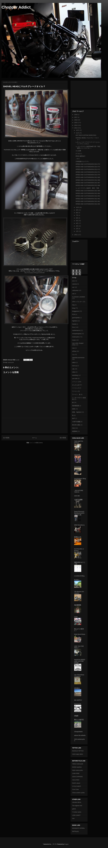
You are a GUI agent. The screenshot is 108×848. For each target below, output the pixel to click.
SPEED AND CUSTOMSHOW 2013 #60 (88, 204)
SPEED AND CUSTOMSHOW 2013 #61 (88, 201)
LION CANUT (76, 815)
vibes (73, 372)
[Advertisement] (34, 425)
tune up (74, 365)
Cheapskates (78, 731)
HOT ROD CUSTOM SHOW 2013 (86, 135)
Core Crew (75, 789)
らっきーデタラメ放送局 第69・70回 (87, 188)
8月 (77, 212)
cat (73, 293)
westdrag (75, 375)
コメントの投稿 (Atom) (36, 442)
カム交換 (78, 151)
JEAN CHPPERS (77, 776)
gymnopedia (76, 317)
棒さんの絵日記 (79, 719)
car (73, 287)
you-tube (74, 378)
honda (74, 324)
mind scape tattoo (77, 754)
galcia (74, 809)
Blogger (66, 844)
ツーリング (75, 388)
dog (73, 305)
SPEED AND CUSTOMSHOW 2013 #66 (88, 185)
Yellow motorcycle (77, 764)
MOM (76, 617)
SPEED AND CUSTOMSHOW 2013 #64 (88, 193)
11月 (77, 133)
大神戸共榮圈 (78, 499)
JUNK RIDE (75, 773)
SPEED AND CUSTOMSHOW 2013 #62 (88, 198)
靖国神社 (75, 431)
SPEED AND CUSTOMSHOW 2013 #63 (88, 196)
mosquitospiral (76, 333)
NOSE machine (77, 767)
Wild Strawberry (79, 525)
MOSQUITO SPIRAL (78, 828)
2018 (76, 114)
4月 (77, 223)
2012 (76, 234)
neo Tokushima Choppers (79, 675)
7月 (77, 215)
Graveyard (77, 704)
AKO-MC (77, 496)
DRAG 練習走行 (80, 156)
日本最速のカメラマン (82, 161)
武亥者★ (77, 688)
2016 (76, 120)
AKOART (77, 454)
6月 (77, 218)
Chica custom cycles (78, 792)
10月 (77, 207)
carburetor (75, 290)
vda (73, 369)
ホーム (34, 438)
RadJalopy (77, 466)
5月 (77, 220)
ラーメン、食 (76, 394)
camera (74, 284)
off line (74, 351)
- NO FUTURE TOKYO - (78, 491)
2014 (76, 125)
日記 (73, 428)
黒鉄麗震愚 (75, 405)
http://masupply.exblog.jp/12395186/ (34, 272)
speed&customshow (78, 357)
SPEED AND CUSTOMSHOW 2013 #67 (88, 182)
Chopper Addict (16, 7)
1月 (77, 231)
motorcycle (11, 362)
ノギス (78, 158)
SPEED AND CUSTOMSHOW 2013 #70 (88, 174)
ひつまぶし (79, 153)
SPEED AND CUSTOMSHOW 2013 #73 (88, 164)
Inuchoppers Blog (80, 478)
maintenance (76, 330)
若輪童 (76, 716)
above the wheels (80, 735)
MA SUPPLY (78, 700)
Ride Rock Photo (79, 634)
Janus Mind (75, 780)
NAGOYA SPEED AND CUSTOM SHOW (79, 661)
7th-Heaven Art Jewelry (79, 592)
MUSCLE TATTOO (77, 751)
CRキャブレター (77, 301)
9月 (77, 210)
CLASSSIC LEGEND (78, 297)
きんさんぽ (75, 385)
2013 (76, 128)
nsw (73, 348)
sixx (73, 818)
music (74, 340)
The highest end (77, 805)
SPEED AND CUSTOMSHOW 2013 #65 (88, 190)
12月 (77, 130)
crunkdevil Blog (79, 576)
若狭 (73, 409)
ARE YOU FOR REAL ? (79, 647)
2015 (76, 122)
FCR (73, 314)
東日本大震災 (76, 425)
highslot (74, 321)
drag (73, 308)
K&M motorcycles (77, 770)
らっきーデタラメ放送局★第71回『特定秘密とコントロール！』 (88, 147)
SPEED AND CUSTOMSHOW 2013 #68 (88, 180)
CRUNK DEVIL (76, 802)
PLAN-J (76, 579)
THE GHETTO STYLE (78, 442)
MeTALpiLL (75, 831)
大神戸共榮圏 (76, 421)
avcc (73, 281)
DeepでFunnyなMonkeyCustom (79, 512)
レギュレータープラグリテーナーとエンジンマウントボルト (88, 143)
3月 (77, 226)
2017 (76, 117)
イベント (75, 381)
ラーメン (75, 391)
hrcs (73, 327)
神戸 (73, 418)
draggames (75, 311)
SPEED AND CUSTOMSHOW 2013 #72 (88, 169)
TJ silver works (76, 812)
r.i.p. (73, 354)
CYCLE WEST (76, 786)
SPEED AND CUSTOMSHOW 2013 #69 (88, 177)
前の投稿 (63, 438)
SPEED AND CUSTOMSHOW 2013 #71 (88, 172)
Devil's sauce (76, 783)
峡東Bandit (77, 537)
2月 (77, 228)
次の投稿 (6, 438)
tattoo (74, 362)
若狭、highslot (76, 412)
